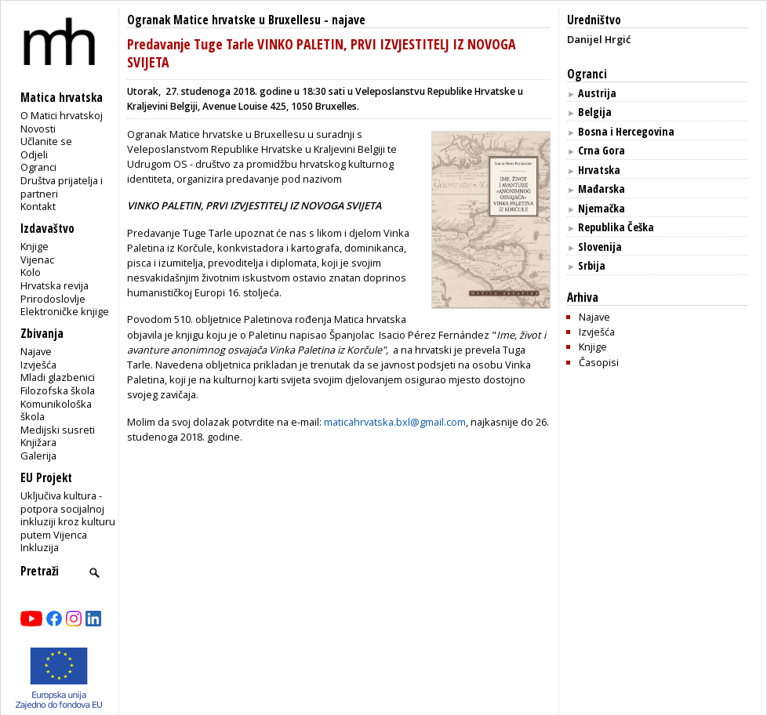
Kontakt (38, 206)
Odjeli (34, 154)
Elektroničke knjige (64, 311)
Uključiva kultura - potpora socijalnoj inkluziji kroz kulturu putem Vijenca (67, 515)
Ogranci (38, 167)
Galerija (38, 455)
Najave (36, 351)
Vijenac (37, 259)
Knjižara (38, 442)
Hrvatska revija (54, 285)
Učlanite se (46, 141)
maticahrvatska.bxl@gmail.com (395, 422)
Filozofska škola (57, 390)
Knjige (34, 246)
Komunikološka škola (56, 410)
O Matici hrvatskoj (61, 115)
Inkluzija (39, 547)
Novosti (38, 129)
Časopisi (599, 362)
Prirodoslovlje (52, 299)
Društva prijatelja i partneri (61, 187)
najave (348, 20)
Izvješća (38, 365)
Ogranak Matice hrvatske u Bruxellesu (224, 20)
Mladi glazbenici (57, 377)
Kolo (30, 272)
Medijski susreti (57, 430)
